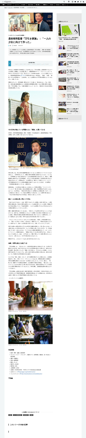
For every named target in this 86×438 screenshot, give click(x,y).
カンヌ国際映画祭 (17, 415)
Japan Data (30, 4)
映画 (10, 415)
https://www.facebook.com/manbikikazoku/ (30, 373)
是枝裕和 (26, 415)
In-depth (23, 4)
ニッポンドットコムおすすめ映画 (17, 35)
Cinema (57, 4)
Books (51, 4)
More (64, 4)
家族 (31, 415)
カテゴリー (9, 4)
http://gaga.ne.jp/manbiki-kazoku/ (26, 371)
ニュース (17, 4)
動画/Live (45, 4)
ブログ (23, 75)
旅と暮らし (38, 4)
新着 (4, 4)
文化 (10, 45)
